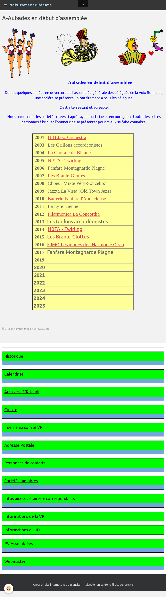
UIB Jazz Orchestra (67, 137)
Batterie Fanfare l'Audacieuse (77, 198)
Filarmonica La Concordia (74, 214)
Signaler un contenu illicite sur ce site (109, 584)
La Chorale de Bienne (69, 152)
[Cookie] (8, 588)
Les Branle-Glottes (66, 175)
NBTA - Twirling (65, 229)
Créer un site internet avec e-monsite (57, 584)
